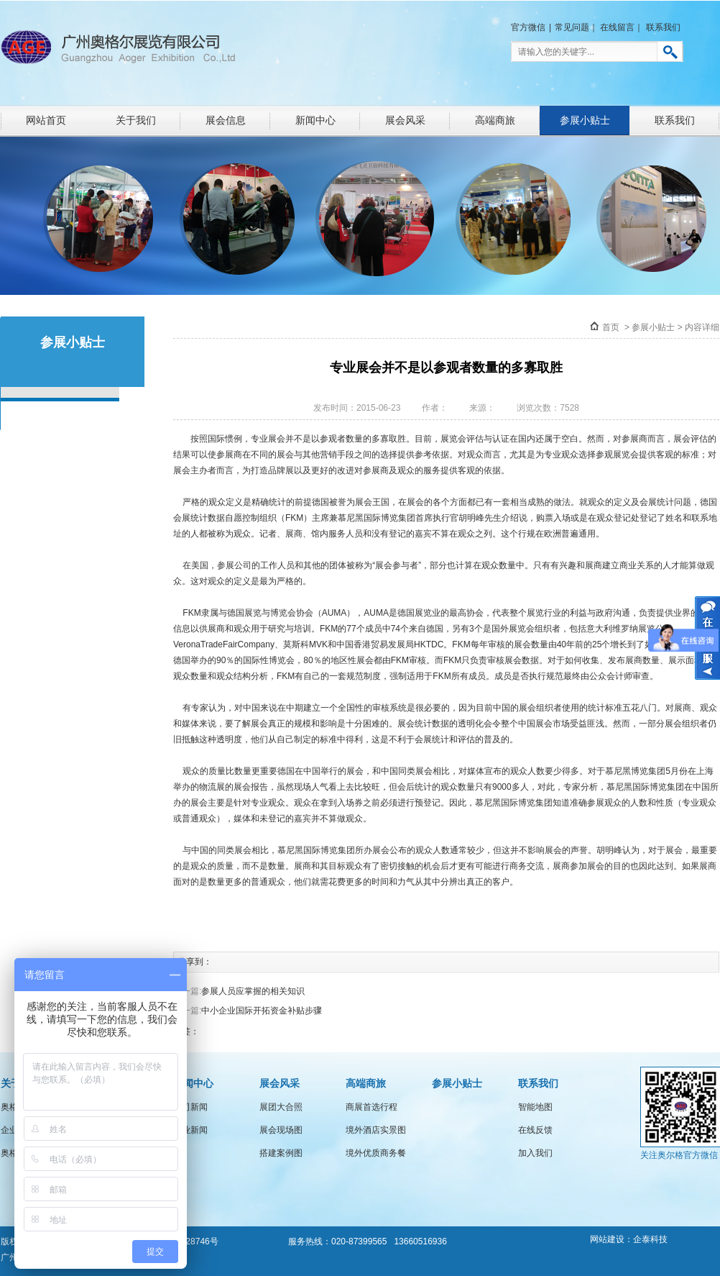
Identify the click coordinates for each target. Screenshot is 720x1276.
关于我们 (136, 120)
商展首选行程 (371, 1107)
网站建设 (607, 1239)
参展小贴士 (585, 120)
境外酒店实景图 (376, 1130)
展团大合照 (281, 1107)
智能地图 (535, 1107)
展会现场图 (281, 1130)
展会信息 (226, 120)
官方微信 (528, 27)
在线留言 (617, 27)
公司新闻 (190, 1107)
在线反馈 (535, 1130)
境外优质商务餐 (376, 1153)
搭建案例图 (281, 1153)
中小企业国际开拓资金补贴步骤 (261, 1011)
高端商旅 (495, 120)
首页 (610, 327)
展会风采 (405, 120)
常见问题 (572, 27)
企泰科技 (650, 1239)
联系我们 (663, 27)
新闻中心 (315, 120)
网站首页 (46, 120)
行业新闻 (190, 1130)
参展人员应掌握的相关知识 (253, 991)
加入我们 (535, 1153)
